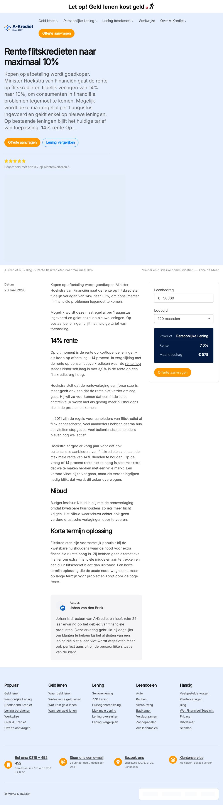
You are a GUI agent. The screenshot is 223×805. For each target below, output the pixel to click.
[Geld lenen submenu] (57, 21)
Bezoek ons (134, 757)
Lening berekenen (17, 710)
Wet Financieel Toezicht (197, 710)
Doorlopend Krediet (18, 705)
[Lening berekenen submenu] (132, 21)
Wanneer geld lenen (62, 710)
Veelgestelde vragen (194, 693)
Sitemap (186, 728)
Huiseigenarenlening (106, 705)
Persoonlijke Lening (18, 699)
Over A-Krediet (15, 722)
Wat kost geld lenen (62, 705)
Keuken (141, 699)
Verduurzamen (146, 716)
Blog (29, 270)
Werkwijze (11, 716)
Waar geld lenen (59, 693)
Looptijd (161, 310)
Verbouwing (144, 705)
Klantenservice (191, 757)
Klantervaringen (191, 699)
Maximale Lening (104, 710)
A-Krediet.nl (12, 270)
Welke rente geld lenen (64, 699)
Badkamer (143, 710)
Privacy (185, 716)
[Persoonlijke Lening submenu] (96, 21)
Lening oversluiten (105, 716)
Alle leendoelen (147, 728)
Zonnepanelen (146, 722)
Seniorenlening (102, 693)
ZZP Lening (100, 699)
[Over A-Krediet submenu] (185, 21)
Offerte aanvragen (56, 33)
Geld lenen (11, 693)
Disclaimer (187, 722)
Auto (139, 693)
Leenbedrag (164, 290)
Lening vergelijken (60, 142)
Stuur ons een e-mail (86, 757)
